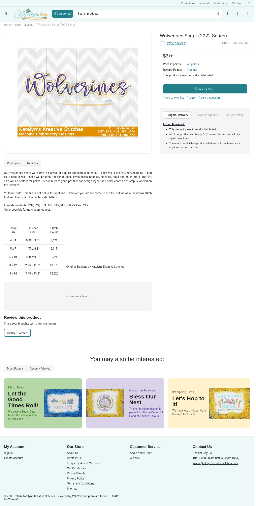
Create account (13, 458)
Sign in (8, 453)
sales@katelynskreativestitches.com (215, 463)
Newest (204, 3)
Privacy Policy (75, 478)
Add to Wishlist (173, 98)
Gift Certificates (76, 468)
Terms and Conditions (80, 483)
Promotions (188, 3)
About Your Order (141, 453)
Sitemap (72, 488)
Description (14, 163)
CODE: (224, 43)
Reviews (32, 163)
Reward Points (76, 473)
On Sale (237, 3)
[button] (191, 98)
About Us (72, 453)
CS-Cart (77, 496)
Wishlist (134, 458)
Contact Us (74, 458)
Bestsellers (220, 3)
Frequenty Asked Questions (84, 463)
